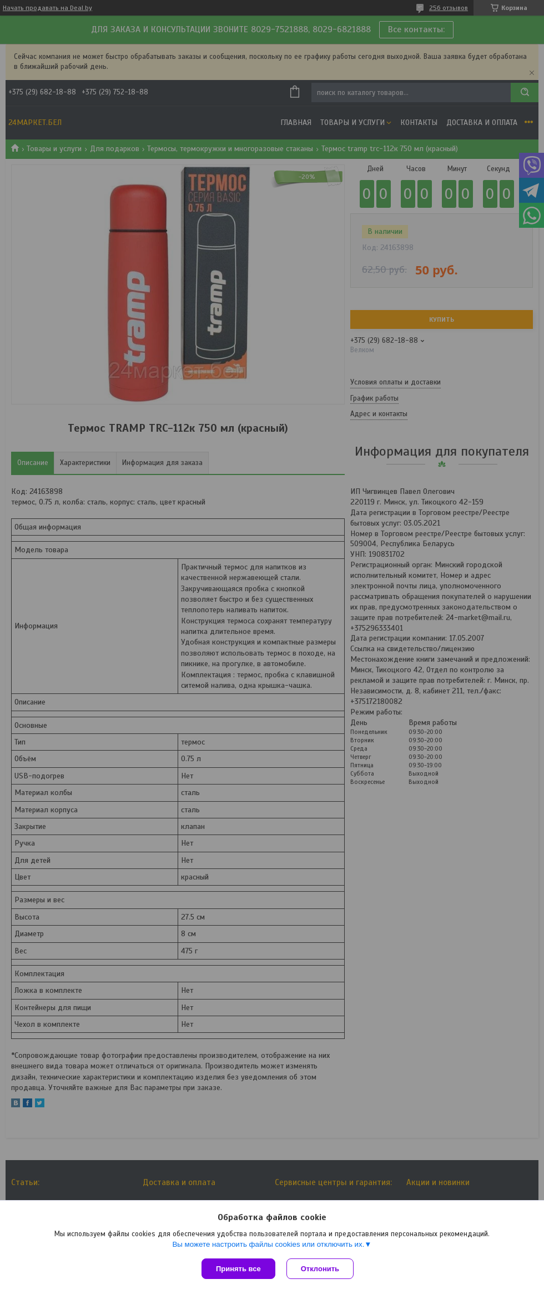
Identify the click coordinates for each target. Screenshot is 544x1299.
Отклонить (320, 1269)
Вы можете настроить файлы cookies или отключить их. (268, 1244)
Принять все (238, 1269)
